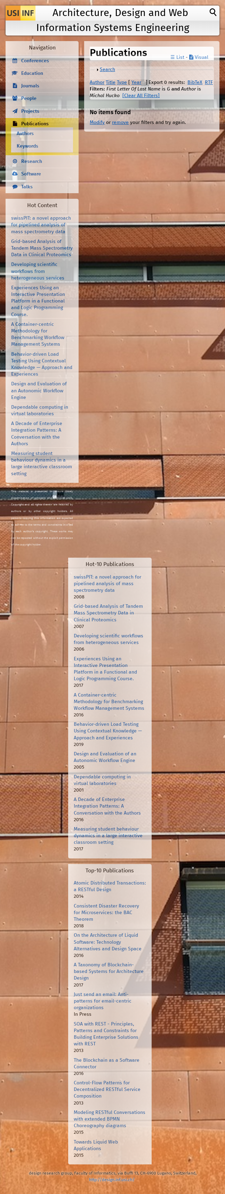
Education (32, 73)
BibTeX (194, 82)
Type (122, 82)
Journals (30, 86)
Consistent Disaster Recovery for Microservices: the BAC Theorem (106, 913)
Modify (97, 122)
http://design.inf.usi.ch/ (112, 1180)
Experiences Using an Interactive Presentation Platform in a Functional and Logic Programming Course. (38, 301)
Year (136, 82)
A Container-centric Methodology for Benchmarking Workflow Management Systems (109, 702)
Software (31, 174)
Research (31, 161)
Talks (27, 186)
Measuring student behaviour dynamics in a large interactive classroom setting (108, 836)
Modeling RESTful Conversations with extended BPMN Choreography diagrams (109, 1119)
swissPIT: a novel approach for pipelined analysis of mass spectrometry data (41, 225)
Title (110, 82)
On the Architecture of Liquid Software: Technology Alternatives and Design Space (108, 942)
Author (97, 82)
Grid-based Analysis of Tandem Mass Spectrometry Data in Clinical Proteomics (42, 248)
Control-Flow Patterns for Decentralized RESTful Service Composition (107, 1090)
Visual (198, 57)
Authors (25, 133)
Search (107, 69)
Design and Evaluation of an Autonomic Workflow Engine (39, 391)
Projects (30, 111)
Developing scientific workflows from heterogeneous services (37, 271)
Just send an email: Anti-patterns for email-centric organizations (102, 1001)
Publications (35, 123)
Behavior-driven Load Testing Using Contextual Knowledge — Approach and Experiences (108, 731)
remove (120, 122)
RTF (209, 82)
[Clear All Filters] (141, 95)
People (29, 98)
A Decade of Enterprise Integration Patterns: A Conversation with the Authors (107, 806)
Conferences (35, 60)
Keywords (27, 146)
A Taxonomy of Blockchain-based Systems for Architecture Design (109, 972)
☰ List (177, 57)
